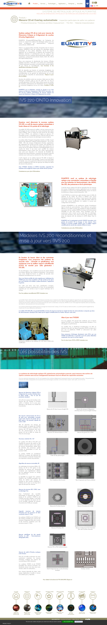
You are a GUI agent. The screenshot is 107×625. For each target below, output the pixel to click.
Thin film (69, 23)
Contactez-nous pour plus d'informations (29, 171)
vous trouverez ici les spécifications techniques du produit (36, 66)
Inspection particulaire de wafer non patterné (77, 20)
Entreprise (71, 3)
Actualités (80, 3)
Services (42, 3)
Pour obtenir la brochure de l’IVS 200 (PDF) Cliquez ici (57, 579)
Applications (62, 3)
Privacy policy (7, 623)
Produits (35, 3)
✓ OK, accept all (68, 621)
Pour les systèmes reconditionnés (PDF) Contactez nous (33, 293)
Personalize (78, 621)
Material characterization (84, 23)
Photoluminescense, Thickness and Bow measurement (42, 23)
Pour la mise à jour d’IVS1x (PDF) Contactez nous (74, 340)
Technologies (52, 3)
